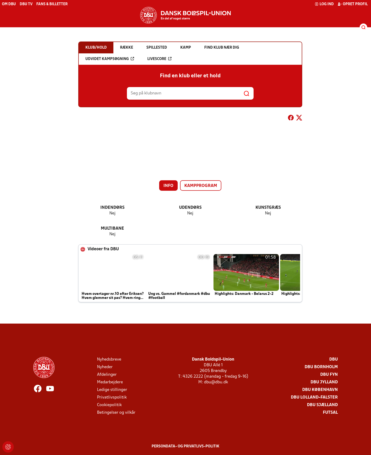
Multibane (112, 229)
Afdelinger (107, 375)
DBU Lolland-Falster (314, 397)
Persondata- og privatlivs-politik (185, 446)
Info (168, 186)
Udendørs (190, 208)
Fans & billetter (52, 4)
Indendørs (112, 208)
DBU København (320, 390)
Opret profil (353, 4)
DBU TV (26, 4)
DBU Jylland (324, 382)
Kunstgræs (268, 208)
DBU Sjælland (322, 405)
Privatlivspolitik (112, 397)
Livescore (159, 59)
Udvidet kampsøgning (109, 59)
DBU (333, 360)
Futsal (330, 413)
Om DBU (9, 4)
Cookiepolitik (109, 405)
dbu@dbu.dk (216, 382)
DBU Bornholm (321, 367)
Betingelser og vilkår (116, 413)
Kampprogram (200, 186)
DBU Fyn (329, 375)
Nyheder (105, 367)
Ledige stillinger (112, 390)
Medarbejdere (110, 382)
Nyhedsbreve (109, 360)
